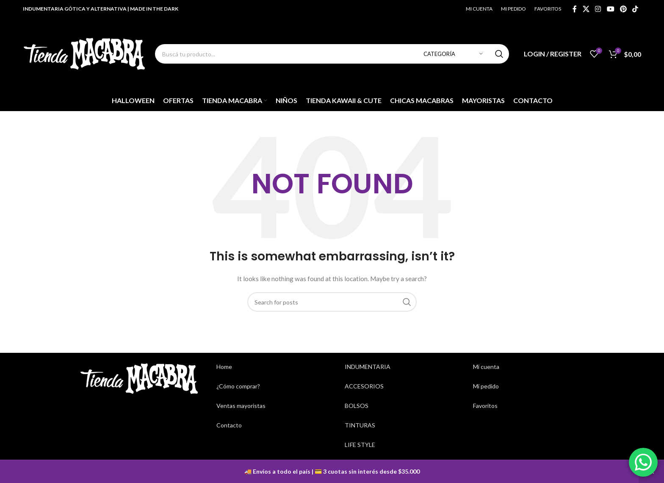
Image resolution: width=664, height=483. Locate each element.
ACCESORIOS (364, 386)
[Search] (332, 54)
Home (224, 366)
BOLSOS (356, 405)
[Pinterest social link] (623, 9)
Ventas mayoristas (241, 405)
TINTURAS (360, 425)
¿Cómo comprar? (238, 386)
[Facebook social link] (575, 9)
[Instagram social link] (598, 9)
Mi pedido (486, 386)
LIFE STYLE (360, 444)
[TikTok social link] (635, 9)
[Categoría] (453, 54)
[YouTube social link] (610, 9)
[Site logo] (85, 53)
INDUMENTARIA (367, 366)
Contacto (229, 425)
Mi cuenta (486, 366)
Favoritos (485, 405)
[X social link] (586, 9)
